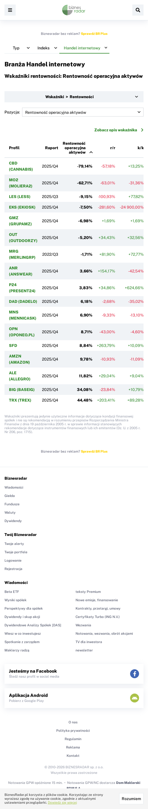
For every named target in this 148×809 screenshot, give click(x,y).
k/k (141, 148)
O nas (73, 722)
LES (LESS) (19, 196)
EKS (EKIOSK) (22, 207)
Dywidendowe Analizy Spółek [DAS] (32, 625)
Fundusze (12, 504)
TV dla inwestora (89, 642)
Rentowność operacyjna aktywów (74, 147)
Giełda (9, 496)
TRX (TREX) (20, 400)
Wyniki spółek (15, 600)
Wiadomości (13, 487)
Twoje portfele (15, 552)
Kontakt (73, 756)
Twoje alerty (14, 544)
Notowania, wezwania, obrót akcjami (104, 634)
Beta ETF (11, 592)
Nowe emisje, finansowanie (97, 600)
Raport (51, 148)
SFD (13, 345)
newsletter (84, 650)
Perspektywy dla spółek (23, 608)
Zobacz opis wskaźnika (119, 130)
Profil (14, 148)
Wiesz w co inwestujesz (22, 634)
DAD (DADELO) (23, 301)
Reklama (73, 747)
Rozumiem (131, 798)
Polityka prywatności (73, 731)
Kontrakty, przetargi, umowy (98, 608)
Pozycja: (74, 112)
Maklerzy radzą (16, 650)
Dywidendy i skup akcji (22, 617)
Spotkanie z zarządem (21, 642)
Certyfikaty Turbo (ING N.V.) (98, 617)
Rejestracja (13, 569)
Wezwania (83, 625)
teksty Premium (88, 592)
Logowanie (13, 560)
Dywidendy (13, 521)
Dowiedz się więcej (62, 803)
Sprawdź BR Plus (94, 34)
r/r (112, 148)
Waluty (10, 513)
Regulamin (73, 739)
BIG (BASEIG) (22, 389)
